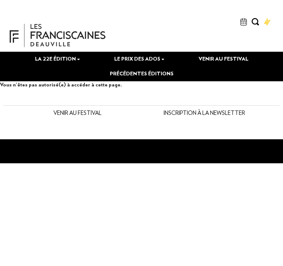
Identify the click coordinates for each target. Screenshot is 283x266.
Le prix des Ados (139, 84)
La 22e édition (57, 84)
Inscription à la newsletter (139, 145)
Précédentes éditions (142, 99)
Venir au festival (223, 84)
